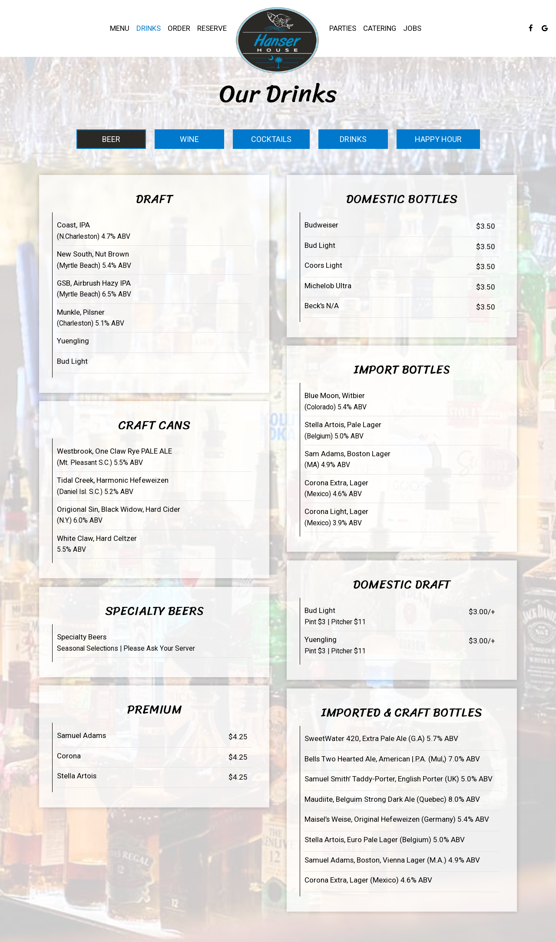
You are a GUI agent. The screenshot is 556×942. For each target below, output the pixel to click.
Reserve (212, 28)
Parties (342, 28)
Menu (119, 28)
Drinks (148, 28)
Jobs (412, 28)
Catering (379, 28)
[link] (278, 41)
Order (179, 28)
